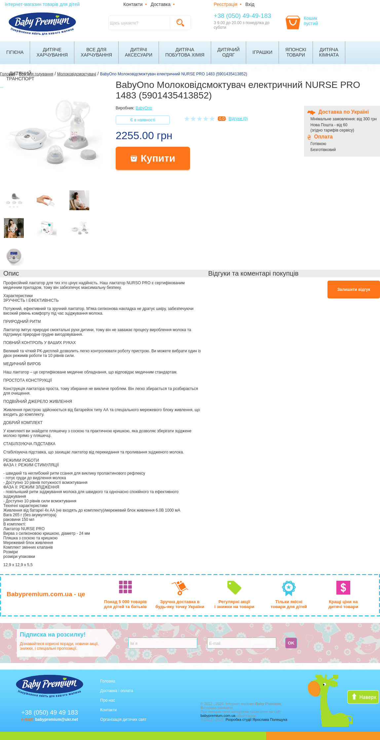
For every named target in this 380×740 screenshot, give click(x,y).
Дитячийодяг (228, 52)
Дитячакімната (329, 52)
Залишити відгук (353, 289)
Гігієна (14, 52)
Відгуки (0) (238, 118)
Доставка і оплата (116, 690)
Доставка (161, 4)
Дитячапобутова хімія (185, 52)
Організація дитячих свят (123, 719)
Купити (153, 158)
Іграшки (262, 52)
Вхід (250, 4)
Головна (107, 681)
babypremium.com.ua (218, 716)
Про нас (107, 700)
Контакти (132, 4)
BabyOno (143, 108)
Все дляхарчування (96, 52)
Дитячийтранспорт (20, 76)
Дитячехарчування (52, 52)
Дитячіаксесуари (138, 52)
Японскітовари (295, 52)
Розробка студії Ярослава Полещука (256, 719)
